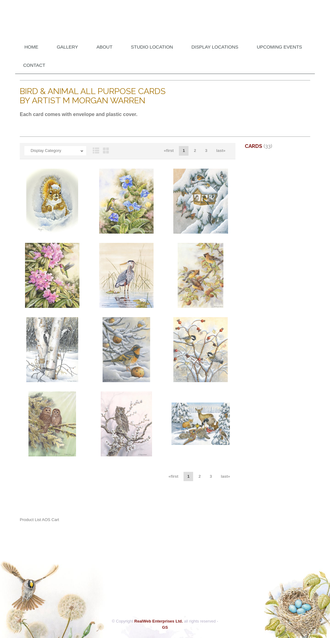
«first (169, 150)
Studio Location (152, 47)
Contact (34, 65)
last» (221, 150)
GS (165, 627)
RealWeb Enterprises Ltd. (158, 621)
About (104, 47)
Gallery (67, 47)
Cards (253, 146)
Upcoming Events (279, 47)
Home (31, 47)
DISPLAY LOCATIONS (215, 47)
